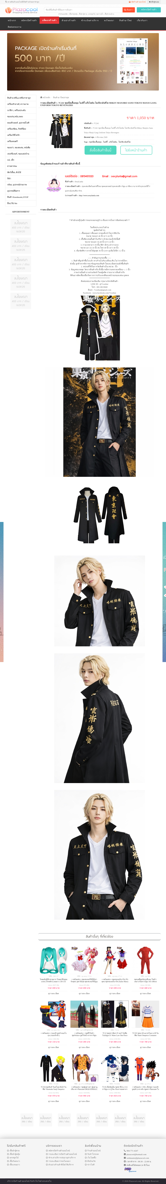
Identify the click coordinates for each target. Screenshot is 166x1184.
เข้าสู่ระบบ (154, 2)
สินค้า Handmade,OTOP (17, 197)
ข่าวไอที (89, 1165)
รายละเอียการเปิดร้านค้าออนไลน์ (61, 1154)
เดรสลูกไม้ (91, 14)
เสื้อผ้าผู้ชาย (83, 14)
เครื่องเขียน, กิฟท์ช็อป (16, 129)
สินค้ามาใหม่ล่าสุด (61, 98)
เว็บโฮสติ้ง (90, 1158)
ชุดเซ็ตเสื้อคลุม (95, 142)
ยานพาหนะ (12, 166)
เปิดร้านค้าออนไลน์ (137, 2)
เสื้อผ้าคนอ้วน (109, 14)
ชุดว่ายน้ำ (99, 14)
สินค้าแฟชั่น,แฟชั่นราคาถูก (19, 98)
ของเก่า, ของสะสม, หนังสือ (18, 148)
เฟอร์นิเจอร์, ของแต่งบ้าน (18, 154)
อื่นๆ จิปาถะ (12, 203)
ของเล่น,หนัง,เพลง (15, 117)
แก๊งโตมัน (113, 142)
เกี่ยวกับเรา (142, 20)
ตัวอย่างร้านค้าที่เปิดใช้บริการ (60, 1165)
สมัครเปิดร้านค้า (149, 9)
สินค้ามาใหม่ (125, 20)
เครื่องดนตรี (12, 141)
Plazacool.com (135, 1181)
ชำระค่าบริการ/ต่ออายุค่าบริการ (61, 1158)
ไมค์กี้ (105, 142)
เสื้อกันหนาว (13, 1161)
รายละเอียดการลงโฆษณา (58, 1161)
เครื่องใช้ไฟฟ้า (13, 135)
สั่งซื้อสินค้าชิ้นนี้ (100, 150)
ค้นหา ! (128, 10)
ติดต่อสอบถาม (14, 27)
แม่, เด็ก (10, 160)
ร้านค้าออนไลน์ (93, 1151)
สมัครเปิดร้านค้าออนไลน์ (58, 1151)
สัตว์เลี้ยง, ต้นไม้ (14, 172)
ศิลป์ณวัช (90, 1161)
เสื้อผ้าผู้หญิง (73, 14)
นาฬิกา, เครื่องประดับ (16, 110)
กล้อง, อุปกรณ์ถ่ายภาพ (17, 185)
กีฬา (9, 179)
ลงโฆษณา (109, 20)
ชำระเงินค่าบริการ (90, 20)
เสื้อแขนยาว (13, 1165)
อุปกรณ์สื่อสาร (13, 191)
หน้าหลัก (45, 98)
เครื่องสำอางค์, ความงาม (18, 104)
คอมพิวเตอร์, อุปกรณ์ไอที (18, 123)
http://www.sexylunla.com (89, 196)
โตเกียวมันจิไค (124, 142)
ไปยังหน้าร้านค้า (136, 150)
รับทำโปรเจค (92, 1154)
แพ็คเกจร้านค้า (49, 20)
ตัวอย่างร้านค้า (69, 20)
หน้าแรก (12, 20)
